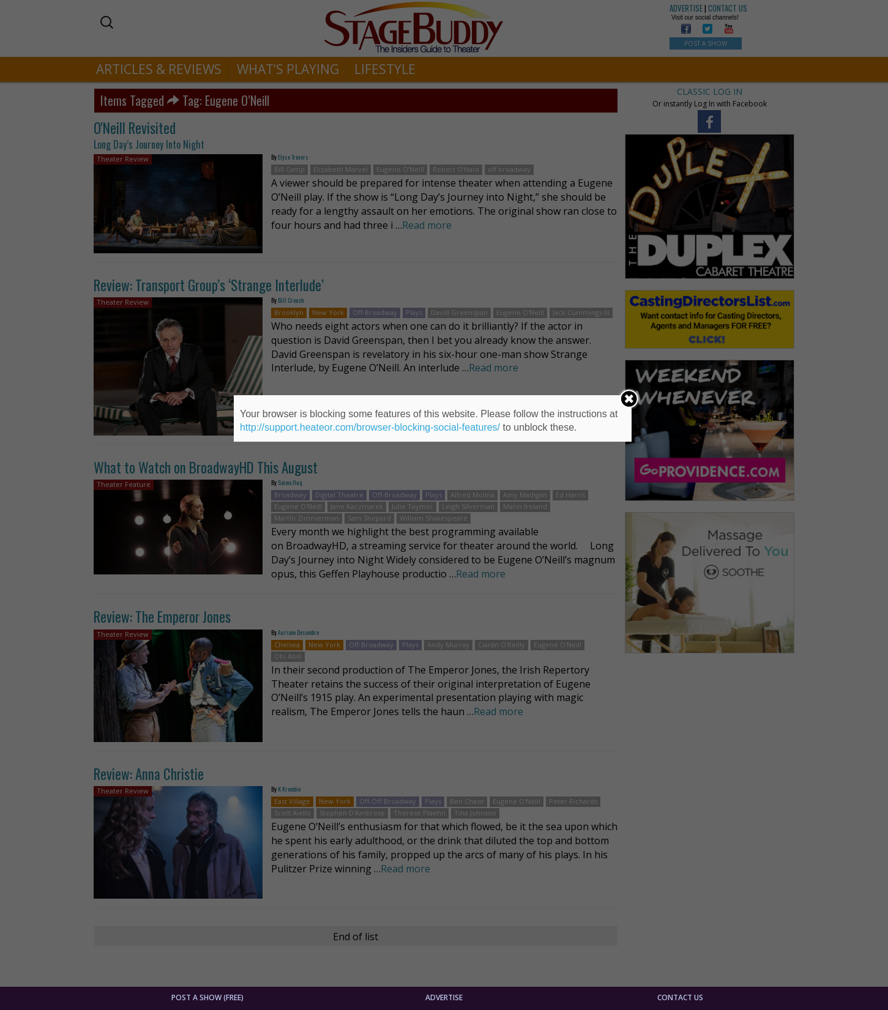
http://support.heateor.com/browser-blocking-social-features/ (370, 427)
